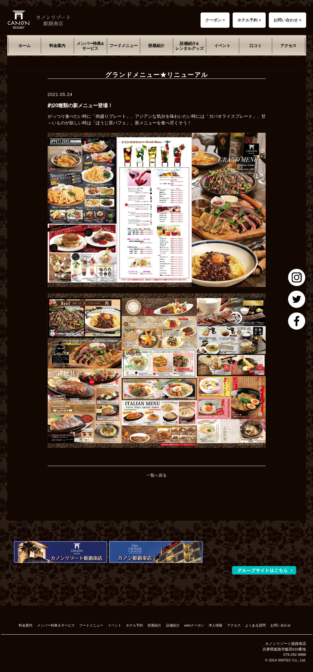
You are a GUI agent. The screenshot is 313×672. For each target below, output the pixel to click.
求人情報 (215, 625)
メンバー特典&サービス (90, 46)
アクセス (288, 45)
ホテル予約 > (249, 20)
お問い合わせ (280, 625)
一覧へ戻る (156, 475)
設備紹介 (173, 625)
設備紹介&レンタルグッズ (189, 46)
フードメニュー (123, 45)
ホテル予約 (134, 625)
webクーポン (194, 625)
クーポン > (215, 20)
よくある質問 (255, 625)
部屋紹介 (156, 45)
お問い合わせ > (287, 20)
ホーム (24, 45)
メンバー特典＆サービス (56, 625)
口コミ (255, 45)
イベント (222, 45)
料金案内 (57, 45)
